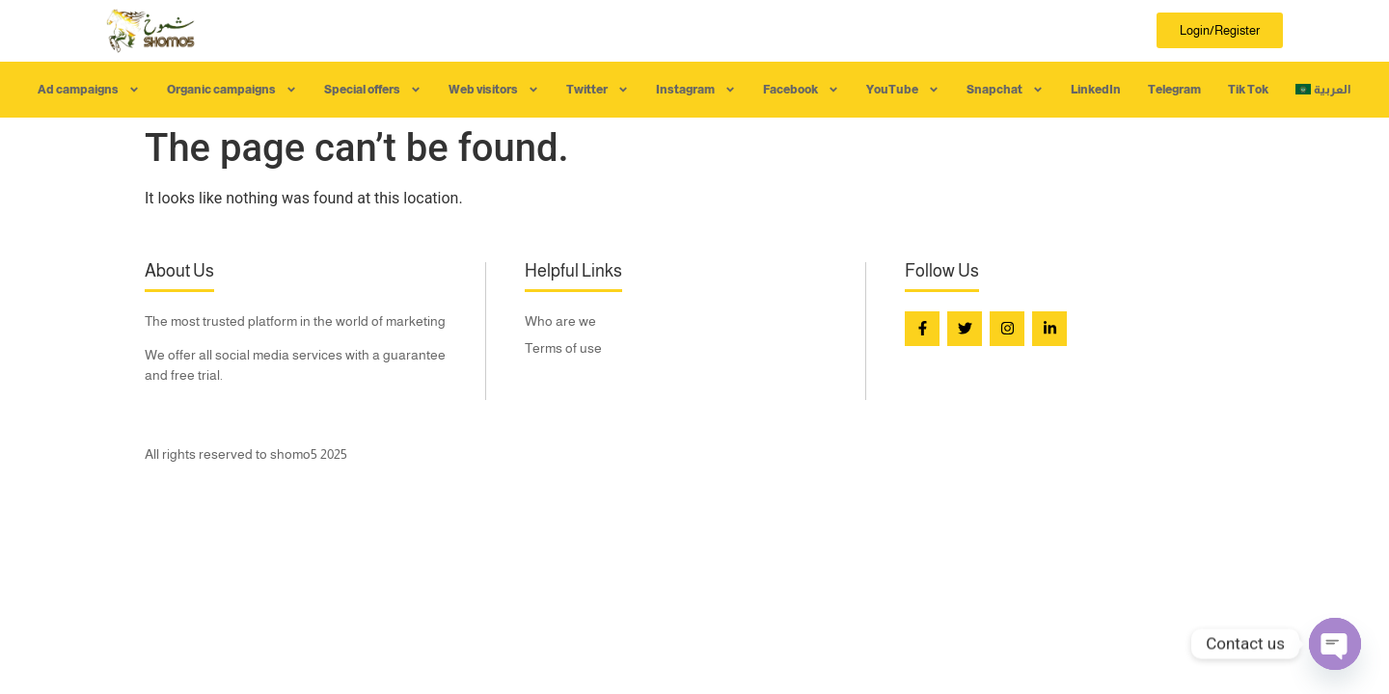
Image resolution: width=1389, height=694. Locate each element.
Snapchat (1005, 89)
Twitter (597, 89)
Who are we (560, 321)
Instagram (696, 89)
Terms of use (563, 348)
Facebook (801, 89)
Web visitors (494, 89)
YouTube (903, 89)
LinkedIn (1096, 89)
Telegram (1174, 89)
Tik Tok (1248, 89)
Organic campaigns (232, 89)
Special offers (373, 89)
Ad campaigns (89, 89)
